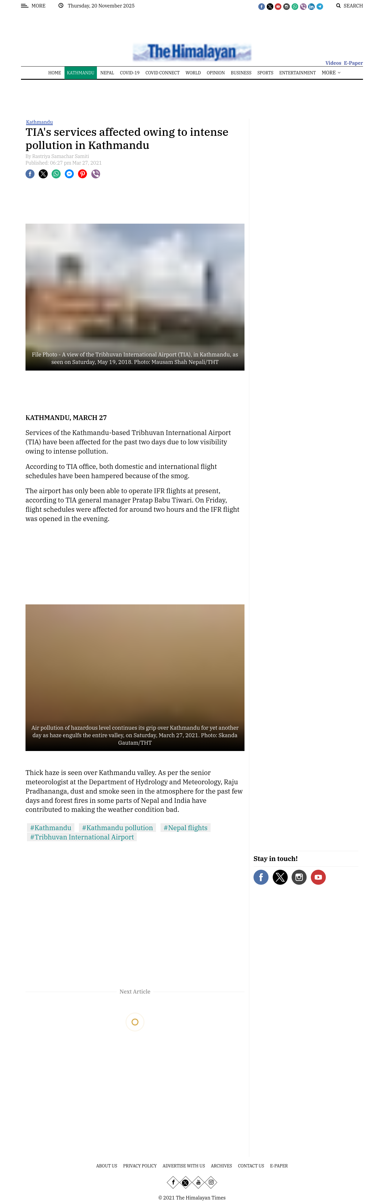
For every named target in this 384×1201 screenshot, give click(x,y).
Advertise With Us (184, 1166)
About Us (106, 1166)
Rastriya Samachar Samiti (60, 156)
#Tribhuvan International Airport (82, 837)
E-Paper (353, 63)
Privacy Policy (140, 1166)
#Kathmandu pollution (117, 827)
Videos (333, 63)
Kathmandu (39, 122)
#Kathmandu (50, 827)
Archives (221, 1166)
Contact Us (251, 1166)
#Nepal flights (186, 827)
